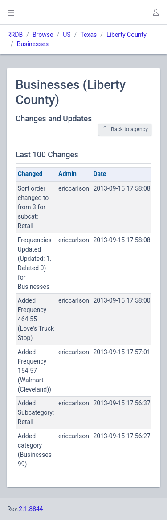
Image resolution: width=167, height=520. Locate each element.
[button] (155, 12)
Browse (43, 34)
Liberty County (126, 34)
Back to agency (125, 129)
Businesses (33, 44)
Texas (88, 34)
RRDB (15, 34)
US (66, 34)
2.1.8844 (31, 508)
